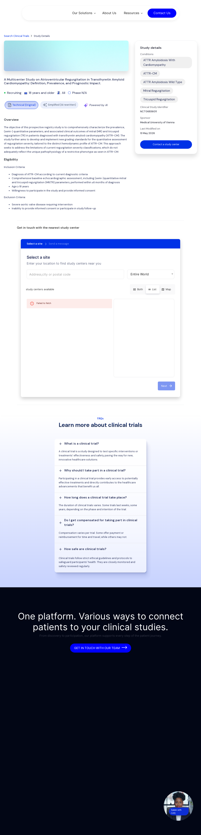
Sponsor (145, 118)
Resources (131, 13)
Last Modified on (150, 128)
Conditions (146, 54)
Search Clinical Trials (16, 36)
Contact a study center (166, 144)
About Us (109, 13)
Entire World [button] (140, 274)
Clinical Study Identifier (154, 107)
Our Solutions (82, 13)
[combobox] (75, 274)
